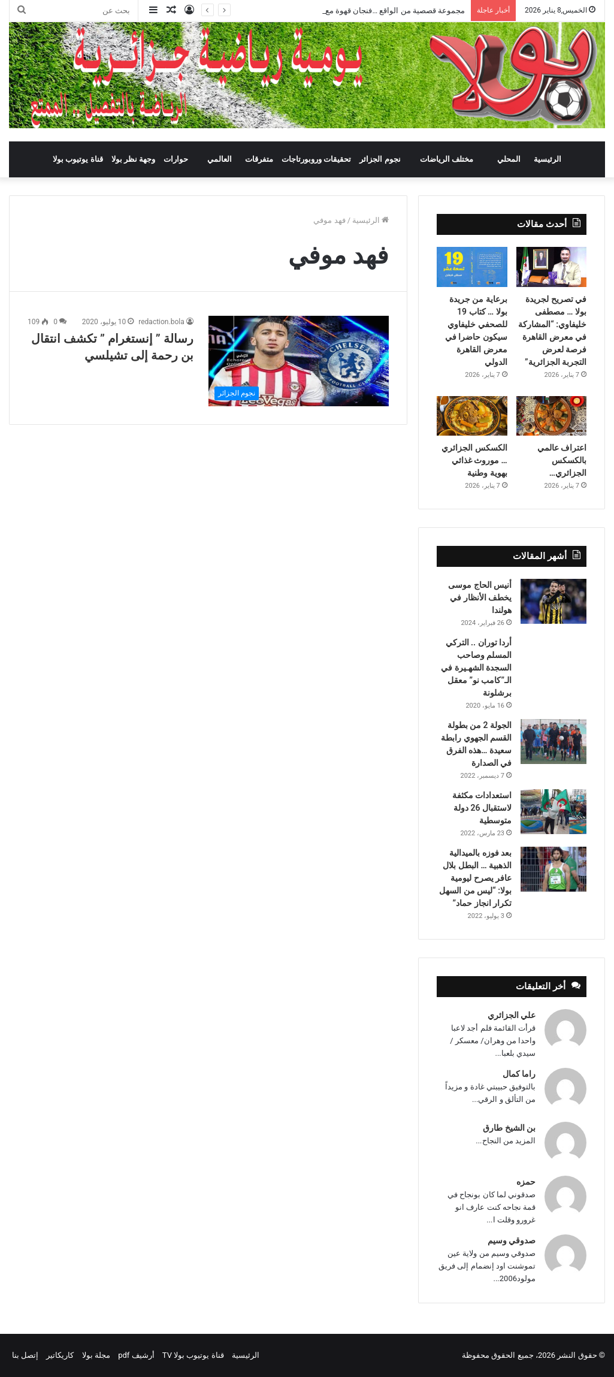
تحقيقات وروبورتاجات (316, 159)
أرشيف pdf (136, 1355)
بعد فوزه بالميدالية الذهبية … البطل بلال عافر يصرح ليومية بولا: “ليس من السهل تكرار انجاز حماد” (475, 878)
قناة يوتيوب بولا (77, 159)
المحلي (509, 159)
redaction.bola (161, 322)
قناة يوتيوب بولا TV (193, 1355)
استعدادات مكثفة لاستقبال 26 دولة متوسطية (482, 807)
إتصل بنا (25, 1355)
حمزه (526, 1181)
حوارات (176, 159)
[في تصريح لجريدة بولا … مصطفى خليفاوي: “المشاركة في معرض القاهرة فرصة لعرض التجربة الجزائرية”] (551, 266)
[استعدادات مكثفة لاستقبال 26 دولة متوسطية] (553, 811)
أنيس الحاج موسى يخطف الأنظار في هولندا (480, 597)
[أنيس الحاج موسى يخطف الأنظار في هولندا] (553, 601)
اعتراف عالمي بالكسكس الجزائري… (561, 460)
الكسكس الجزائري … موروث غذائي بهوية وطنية (474, 460)
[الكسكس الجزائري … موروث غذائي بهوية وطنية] (472, 416)
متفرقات (259, 159)
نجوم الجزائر (379, 159)
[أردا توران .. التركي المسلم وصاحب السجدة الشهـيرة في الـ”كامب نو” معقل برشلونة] (553, 652)
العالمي (219, 159)
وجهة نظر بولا (133, 159)
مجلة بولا (96, 1355)
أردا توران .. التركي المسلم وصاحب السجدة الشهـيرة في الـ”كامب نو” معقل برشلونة (476, 667)
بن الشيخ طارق (509, 1128)
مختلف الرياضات (446, 159)
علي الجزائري (512, 1015)
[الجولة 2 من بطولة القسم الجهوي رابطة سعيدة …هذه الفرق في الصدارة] (553, 741)
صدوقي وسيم (512, 1240)
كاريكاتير (60, 1355)
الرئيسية (547, 159)
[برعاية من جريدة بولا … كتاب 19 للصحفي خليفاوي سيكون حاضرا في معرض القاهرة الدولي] (472, 266)
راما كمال (519, 1074)
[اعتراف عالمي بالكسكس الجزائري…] (551, 416)
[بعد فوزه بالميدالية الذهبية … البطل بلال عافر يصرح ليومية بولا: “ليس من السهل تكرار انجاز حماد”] (553, 869)
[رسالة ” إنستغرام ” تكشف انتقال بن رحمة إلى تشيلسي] (298, 361)
